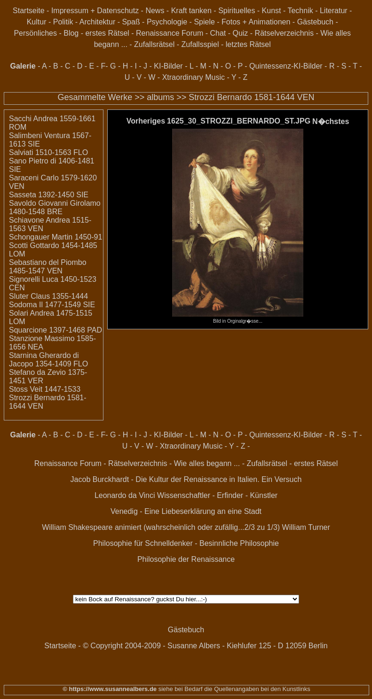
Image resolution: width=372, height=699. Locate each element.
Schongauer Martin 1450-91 (55, 237)
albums (160, 97)
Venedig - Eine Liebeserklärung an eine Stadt (186, 511)
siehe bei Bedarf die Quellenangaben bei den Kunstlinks (233, 688)
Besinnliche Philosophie (239, 543)
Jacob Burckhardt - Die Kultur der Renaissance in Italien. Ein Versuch (186, 479)
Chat (218, 33)
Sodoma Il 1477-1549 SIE (52, 305)
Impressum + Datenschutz (95, 11)
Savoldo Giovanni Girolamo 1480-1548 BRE (55, 207)
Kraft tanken (191, 11)
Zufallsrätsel (154, 44)
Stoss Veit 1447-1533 (44, 389)
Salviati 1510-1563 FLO (48, 152)
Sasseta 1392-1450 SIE (48, 195)
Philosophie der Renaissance (186, 559)
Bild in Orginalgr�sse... (237, 318)
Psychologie (167, 22)
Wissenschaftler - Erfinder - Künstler (217, 495)
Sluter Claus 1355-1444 (48, 296)
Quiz (240, 33)
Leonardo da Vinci (125, 495)
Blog (71, 33)
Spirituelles (236, 11)
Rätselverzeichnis (284, 33)
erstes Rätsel (107, 33)
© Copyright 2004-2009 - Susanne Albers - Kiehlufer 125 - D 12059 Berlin (205, 646)
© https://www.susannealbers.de (110, 688)
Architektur (97, 22)
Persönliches (35, 33)
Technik (300, 11)
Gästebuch (315, 22)
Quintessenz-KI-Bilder (286, 66)
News (154, 11)
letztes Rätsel (248, 44)
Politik (63, 22)
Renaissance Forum (169, 33)
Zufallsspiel (200, 44)
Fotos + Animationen (256, 22)
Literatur (334, 11)
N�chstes (330, 121)
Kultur (37, 22)
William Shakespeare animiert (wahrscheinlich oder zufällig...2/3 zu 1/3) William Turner (186, 527)
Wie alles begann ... (207, 463)
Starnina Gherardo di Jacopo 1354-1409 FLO (48, 359)
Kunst (271, 11)
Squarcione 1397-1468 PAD (55, 330)
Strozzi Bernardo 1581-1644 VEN (251, 97)
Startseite (29, 11)
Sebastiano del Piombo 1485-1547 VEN (48, 266)
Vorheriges (146, 121)
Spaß (131, 22)
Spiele (204, 22)
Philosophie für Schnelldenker (143, 543)
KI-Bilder (168, 66)
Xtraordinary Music (193, 77)
